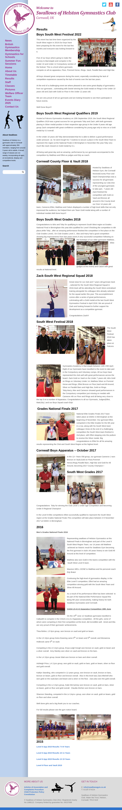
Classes (10, 85)
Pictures (10, 89)
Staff (8, 82)
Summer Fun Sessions (13, 62)
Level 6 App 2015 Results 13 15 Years (53, 759)
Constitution (29, 794)
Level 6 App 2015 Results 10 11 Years (53, 753)
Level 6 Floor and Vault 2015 (49, 765)
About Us (10, 71)
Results (9, 78)
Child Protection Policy (34, 792)
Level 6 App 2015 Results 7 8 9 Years (53, 747)
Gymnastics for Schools (14, 55)
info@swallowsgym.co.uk (95, 787)
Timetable (11, 74)
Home (8, 67)
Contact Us (12, 106)
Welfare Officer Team (14, 95)
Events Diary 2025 (12, 101)
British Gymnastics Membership (12, 47)
